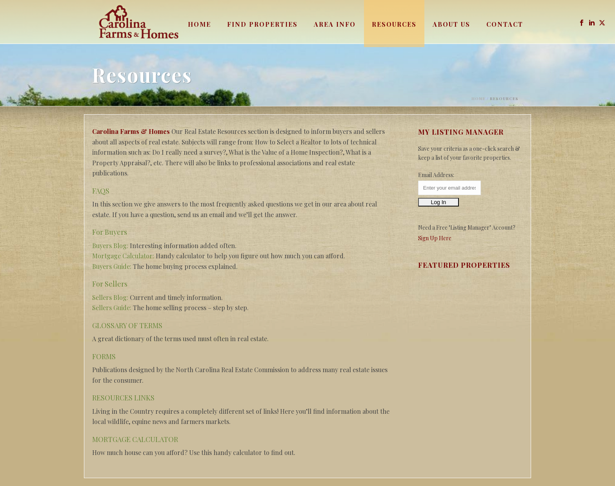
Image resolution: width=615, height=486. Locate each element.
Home (199, 24)
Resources (394, 24)
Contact (504, 24)
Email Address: (436, 175)
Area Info (335, 24)
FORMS (104, 356)
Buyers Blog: (110, 245)
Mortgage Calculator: (123, 256)
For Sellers (109, 284)
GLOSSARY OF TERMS (127, 325)
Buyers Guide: (111, 266)
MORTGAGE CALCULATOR (135, 439)
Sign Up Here (434, 238)
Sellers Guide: (111, 307)
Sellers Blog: (110, 297)
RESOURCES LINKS (123, 397)
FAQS (100, 190)
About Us (451, 24)
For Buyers (109, 232)
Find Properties (262, 24)
